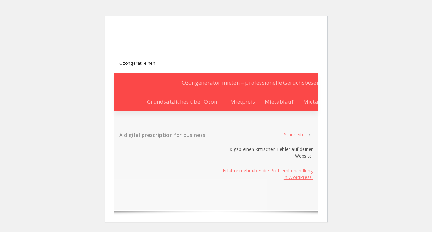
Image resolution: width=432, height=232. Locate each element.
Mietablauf (279, 101)
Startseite (294, 134)
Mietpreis (242, 101)
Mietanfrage (319, 101)
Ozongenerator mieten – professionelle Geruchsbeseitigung (258, 82)
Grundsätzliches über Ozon (182, 101)
